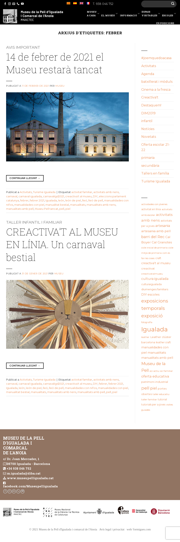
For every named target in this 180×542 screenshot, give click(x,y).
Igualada (51, 200)
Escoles (169, 14)
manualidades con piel (29, 204)
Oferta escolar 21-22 (155, 147)
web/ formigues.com (139, 529)
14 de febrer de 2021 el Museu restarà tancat (55, 63)
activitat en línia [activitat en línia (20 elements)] (151, 209)
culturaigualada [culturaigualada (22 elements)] (151, 284)
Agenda (147, 74)
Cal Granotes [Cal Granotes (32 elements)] (162, 242)
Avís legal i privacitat (111, 529)
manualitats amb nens (101, 204)
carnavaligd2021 (53, 196)
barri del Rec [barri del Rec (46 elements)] (153, 236)
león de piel (73, 200)
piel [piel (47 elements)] (153, 388)
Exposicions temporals (166, 25)
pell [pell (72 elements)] (145, 388)
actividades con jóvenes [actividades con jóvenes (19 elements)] (154, 204)
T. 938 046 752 (103, 4)
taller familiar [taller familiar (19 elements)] (149, 399)
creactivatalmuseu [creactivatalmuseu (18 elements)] (152, 273)
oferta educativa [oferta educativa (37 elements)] (155, 376)
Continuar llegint (24, 178)
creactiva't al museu (78, 196)
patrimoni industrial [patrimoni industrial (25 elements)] (154, 381)
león (61, 200)
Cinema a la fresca (155, 90)
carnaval (11, 196)
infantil (146, 121)
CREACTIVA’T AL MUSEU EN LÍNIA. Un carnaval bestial (62, 244)
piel (67, 208)
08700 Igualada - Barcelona (28, 464)
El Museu (109, 14)
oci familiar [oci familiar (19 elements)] (166, 371)
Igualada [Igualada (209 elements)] (154, 329)
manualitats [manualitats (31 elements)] (157, 352)
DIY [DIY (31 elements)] (144, 294)
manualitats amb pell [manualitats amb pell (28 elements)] (157, 358)
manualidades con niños (81, 388)
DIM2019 (148, 113)
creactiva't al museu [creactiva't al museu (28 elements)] (155, 263)
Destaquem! (151, 105)
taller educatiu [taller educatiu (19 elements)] (161, 394)
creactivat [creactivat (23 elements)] (148, 268)
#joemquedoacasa (156, 58)
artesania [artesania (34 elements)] (162, 226)
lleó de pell (95, 200)
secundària (150, 166)
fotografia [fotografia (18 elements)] (146, 322)
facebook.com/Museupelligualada (30, 486)
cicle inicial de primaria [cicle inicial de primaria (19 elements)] (154, 247)
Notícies (147, 129)
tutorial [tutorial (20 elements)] (162, 399)
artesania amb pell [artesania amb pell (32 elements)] (156, 231)
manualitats (77, 204)
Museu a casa (93, 13)
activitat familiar (81, 192)
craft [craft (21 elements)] (158, 258)
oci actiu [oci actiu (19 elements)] (154, 371)
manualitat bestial (57, 204)
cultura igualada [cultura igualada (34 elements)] (154, 279)
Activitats (26, 192)
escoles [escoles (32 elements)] (153, 294)
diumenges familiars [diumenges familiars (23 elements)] (154, 289)
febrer (24, 200)
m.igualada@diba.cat (24, 473)
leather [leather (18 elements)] (145, 337)
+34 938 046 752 (19, 468)
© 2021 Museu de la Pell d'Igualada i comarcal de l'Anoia (63, 529)
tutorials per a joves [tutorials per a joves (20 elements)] (153, 404)
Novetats (148, 137)
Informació (130, 14)
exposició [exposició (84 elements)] (152, 316)
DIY (95, 196)
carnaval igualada (30, 196)
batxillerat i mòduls (156, 82)
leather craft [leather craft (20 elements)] (163, 342)
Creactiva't (149, 97)
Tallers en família (155, 173)
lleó (84, 200)
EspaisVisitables (151, 13)
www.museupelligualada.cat (30, 478)
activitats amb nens (106, 192)
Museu (60, 85)
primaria (148, 158)
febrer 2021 (37, 200)
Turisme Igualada (44, 192)
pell (61, 208)
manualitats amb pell (20, 208)
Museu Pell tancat (46, 208)
